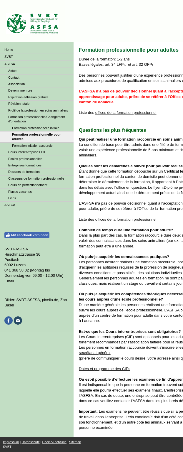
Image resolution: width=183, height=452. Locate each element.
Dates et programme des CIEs (104, 369)
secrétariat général (95, 352)
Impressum (11, 442)
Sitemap (75, 442)
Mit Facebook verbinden (27, 235)
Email (9, 281)
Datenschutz (30, 442)
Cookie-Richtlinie (54, 442)
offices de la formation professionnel (126, 112)
